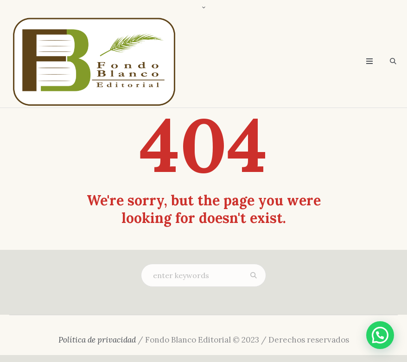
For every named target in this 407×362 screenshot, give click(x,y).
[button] (380, 335)
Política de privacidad (97, 340)
